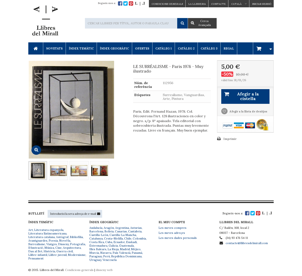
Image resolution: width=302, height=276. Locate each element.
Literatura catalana (41, 237)
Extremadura (98, 245)
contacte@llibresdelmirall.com (247, 243)
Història (49, 251)
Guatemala (126, 245)
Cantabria (135, 231)
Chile (127, 238)
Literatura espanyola (48, 230)
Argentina (122, 228)
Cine (58, 248)
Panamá (137, 253)
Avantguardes (37, 240)
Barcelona (96, 231)
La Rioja (113, 249)
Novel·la (64, 240)
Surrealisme (36, 244)
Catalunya (96, 238)
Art (30, 230)
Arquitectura (72, 248)
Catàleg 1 (163, 48)
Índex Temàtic (81, 48)
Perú (106, 256)
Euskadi (131, 242)
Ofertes (142, 48)
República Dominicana (126, 256)
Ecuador (119, 242)
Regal (229, 48)
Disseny (63, 244)
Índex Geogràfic (114, 48)
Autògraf (62, 237)
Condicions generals (79, 270)
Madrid (125, 249)
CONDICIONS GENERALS (167, 3)
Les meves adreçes (172, 233)
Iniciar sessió (261, 3)
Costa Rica (96, 242)
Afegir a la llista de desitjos (248, 111)
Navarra (105, 253)
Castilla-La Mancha (122, 235)
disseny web (104, 270)
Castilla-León (98, 235)
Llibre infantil (37, 255)
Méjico (136, 249)
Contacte (218, 3)
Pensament (36, 258)
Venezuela (110, 260)
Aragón (109, 228)
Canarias (121, 231)
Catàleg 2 (186, 48)
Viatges (51, 244)
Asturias (136, 228)
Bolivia (109, 231)
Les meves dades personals (178, 238)
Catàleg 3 (209, 48)
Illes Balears (97, 249)
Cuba (108, 242)
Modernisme (77, 255)
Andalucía (95, 228)
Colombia (139, 238)
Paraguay (95, 256)
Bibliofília (76, 237)
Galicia (113, 245)
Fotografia (77, 244)
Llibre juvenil (57, 255)
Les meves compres (172, 228)
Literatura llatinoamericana (47, 233)
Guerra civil (64, 251)
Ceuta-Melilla (113, 238)
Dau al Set (35, 251)
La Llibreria (197, 3)
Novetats (54, 48)
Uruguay (95, 260)
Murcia (94, 253)
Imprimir (230, 139)
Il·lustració (35, 248)
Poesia (53, 240)
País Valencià (121, 253)
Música (49, 248)
